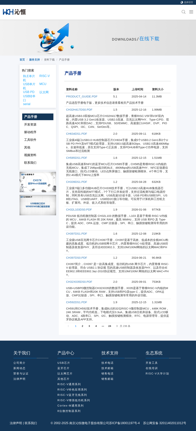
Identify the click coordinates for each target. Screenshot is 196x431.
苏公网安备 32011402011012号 (163, 423)
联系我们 (31, 423)
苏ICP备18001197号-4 (124, 423)
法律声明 (16, 423)
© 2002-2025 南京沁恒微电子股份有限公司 (80, 423)
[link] (22, 59)
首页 (22, 59)
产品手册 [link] (64, 59)
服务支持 (34, 59)
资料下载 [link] (49, 59)
